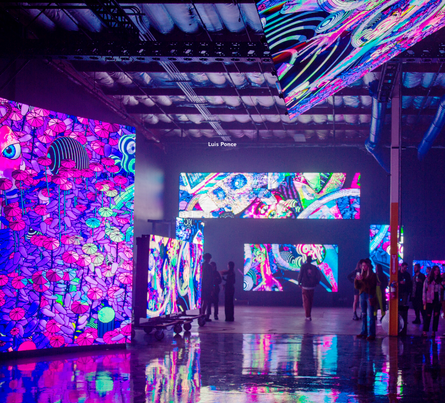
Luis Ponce (222, 144)
